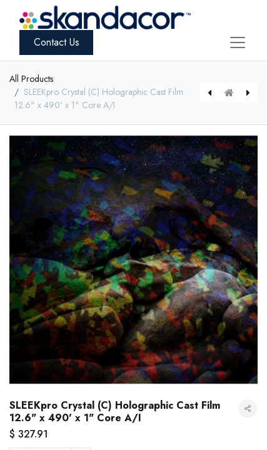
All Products (31, 78)
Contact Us (56, 42)
